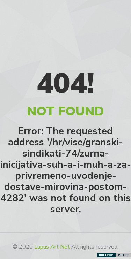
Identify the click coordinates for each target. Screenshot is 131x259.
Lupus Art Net (52, 247)
